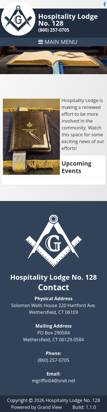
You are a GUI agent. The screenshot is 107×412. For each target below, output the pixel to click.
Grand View (49, 407)
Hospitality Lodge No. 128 (68, 19)
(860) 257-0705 (53, 30)
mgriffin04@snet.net (53, 381)
